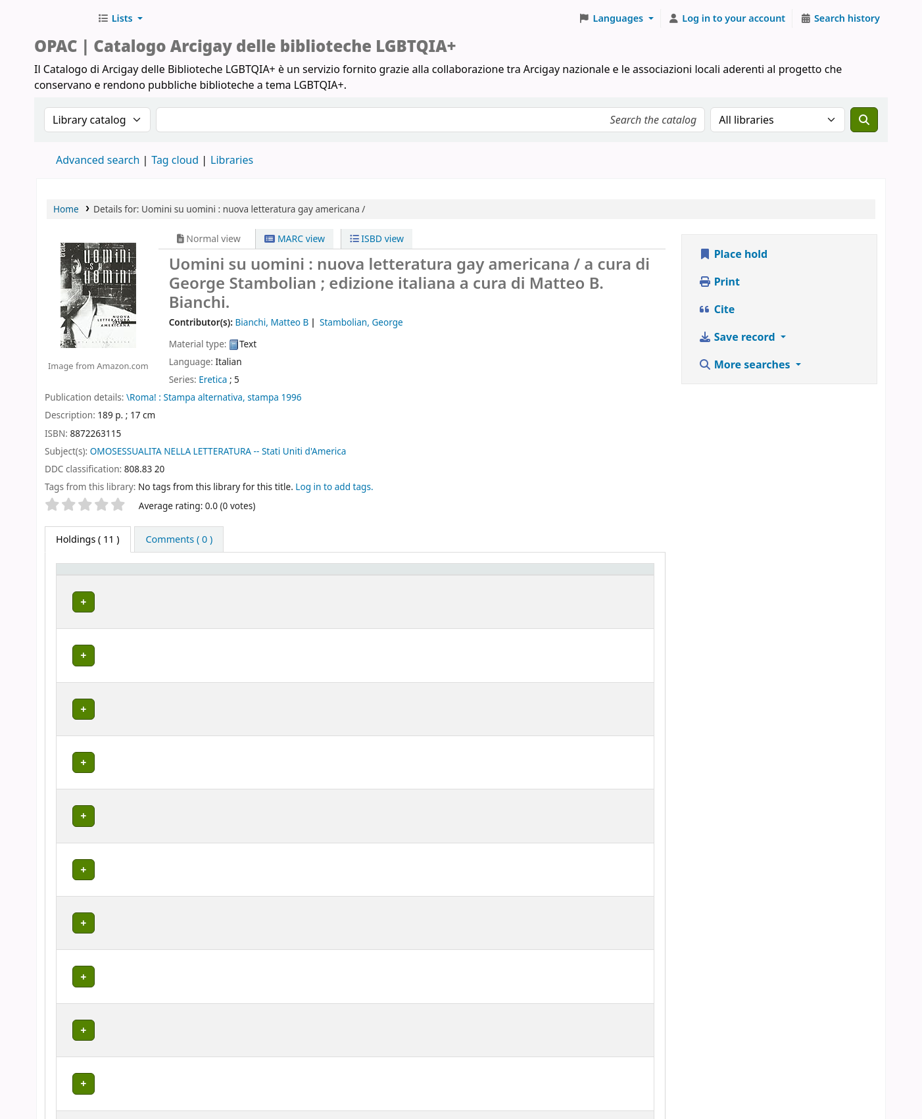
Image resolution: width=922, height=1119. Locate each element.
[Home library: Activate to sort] (264, 581)
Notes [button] (610, 588)
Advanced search (97, 160)
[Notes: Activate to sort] (622, 581)
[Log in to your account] (727, 18)
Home (66, 209)
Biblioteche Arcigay (63, 18)
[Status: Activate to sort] (549, 581)
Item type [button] (73, 581)
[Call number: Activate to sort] (460, 581)
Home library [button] (156, 588)
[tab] (179, 539)
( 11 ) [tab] (88, 539)
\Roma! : (143, 397)
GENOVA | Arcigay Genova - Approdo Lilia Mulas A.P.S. (245, 763)
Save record (738, 337)
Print (719, 281)
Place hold (733, 254)
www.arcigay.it (388, 1081)
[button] (120, 18)
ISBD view (377, 238)
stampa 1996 (274, 397)
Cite (716, 309)
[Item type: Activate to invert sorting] (89, 581)
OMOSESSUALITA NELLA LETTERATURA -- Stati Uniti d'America (218, 451)
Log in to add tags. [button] (334, 486)
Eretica (213, 379)
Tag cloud (175, 160)
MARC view (294, 238)
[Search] (864, 119)
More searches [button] (745, 364)
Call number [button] (443, 588)
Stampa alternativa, (204, 397)
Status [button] (530, 588)
